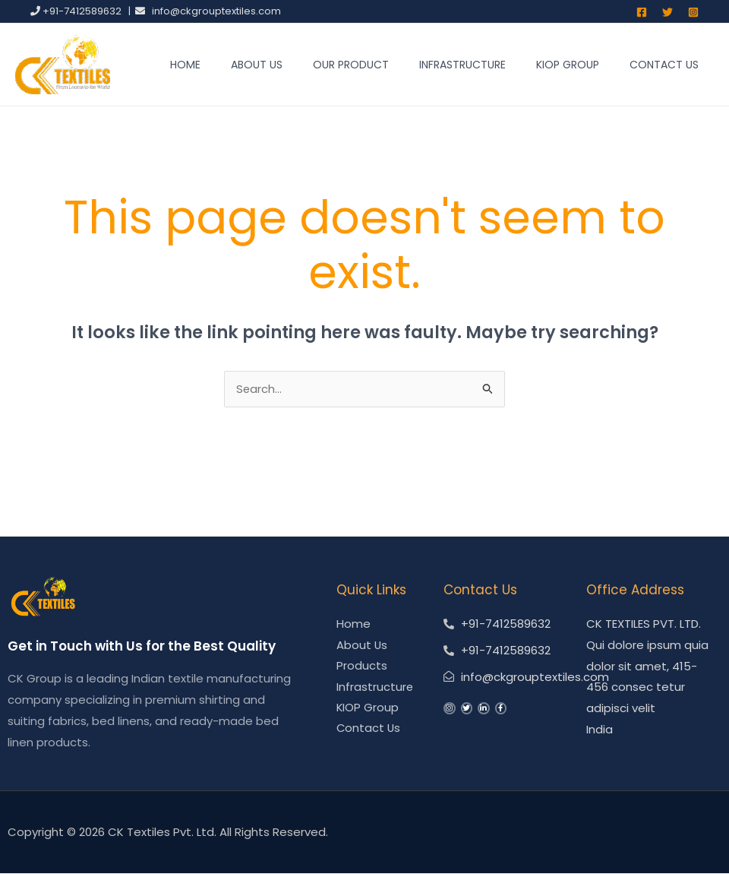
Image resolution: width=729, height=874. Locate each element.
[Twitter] (667, 12)
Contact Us (664, 64)
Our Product (351, 64)
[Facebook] (641, 12)
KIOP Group (567, 64)
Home (185, 64)
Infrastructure (462, 64)
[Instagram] (693, 12)
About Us (256, 64)
